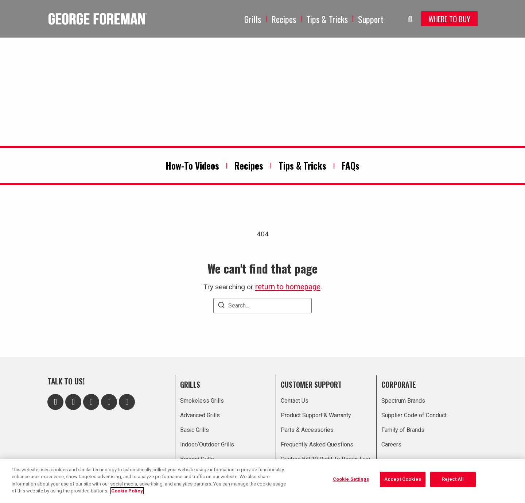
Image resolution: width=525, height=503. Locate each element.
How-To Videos (192, 165)
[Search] (221, 306)
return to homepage (287, 286)
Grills (252, 19)
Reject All (453, 480)
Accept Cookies (402, 480)
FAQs (350, 165)
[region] (262, 481)
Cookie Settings (351, 480)
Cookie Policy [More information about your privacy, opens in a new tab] (127, 491)
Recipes (283, 19)
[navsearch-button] (404, 19)
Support (371, 19)
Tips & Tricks (327, 19)
